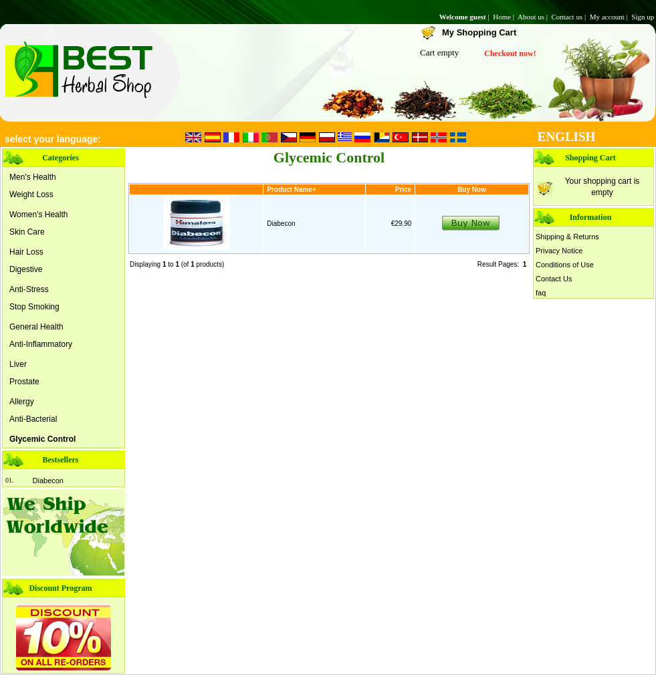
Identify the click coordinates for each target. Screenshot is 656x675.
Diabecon (48, 481)
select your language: (53, 139)
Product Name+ (291, 189)
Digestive (25, 269)
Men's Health (32, 177)
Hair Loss (26, 252)
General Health (36, 326)
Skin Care (27, 232)
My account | (610, 17)
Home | (504, 17)
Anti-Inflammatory (40, 344)
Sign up (643, 17)
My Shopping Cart (479, 32)
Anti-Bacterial (33, 419)
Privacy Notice (559, 251)
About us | (534, 17)
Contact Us (554, 279)
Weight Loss (31, 194)
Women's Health (38, 214)
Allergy (21, 401)
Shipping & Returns (567, 237)
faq (541, 293)
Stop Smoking (34, 306)
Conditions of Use (565, 265)
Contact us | (569, 17)
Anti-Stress (29, 289)
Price (403, 189)
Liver (18, 364)
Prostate (24, 381)
